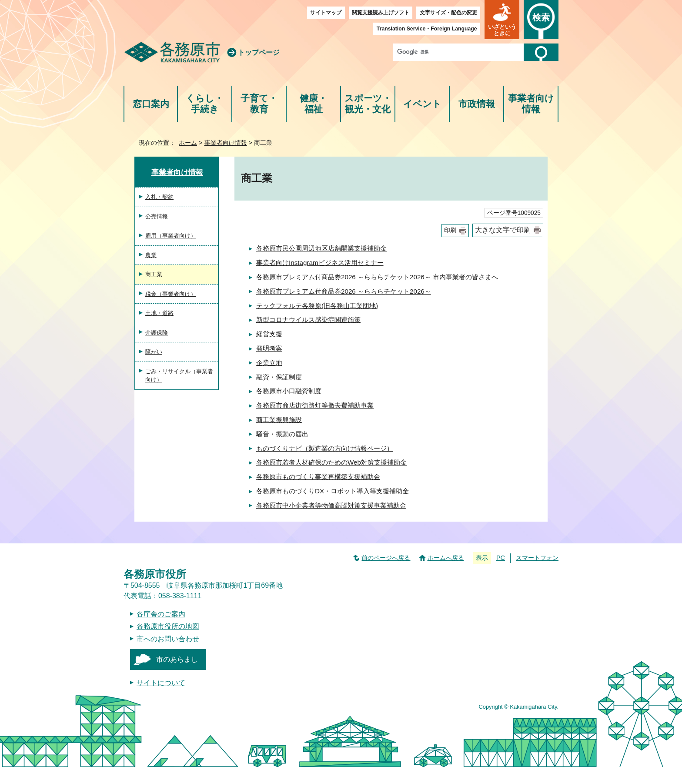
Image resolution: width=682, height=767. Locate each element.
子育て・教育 (259, 103)
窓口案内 (151, 104)
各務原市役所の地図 (168, 626)
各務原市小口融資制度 (288, 391)
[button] (502, 19)
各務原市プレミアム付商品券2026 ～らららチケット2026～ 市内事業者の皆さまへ (377, 277)
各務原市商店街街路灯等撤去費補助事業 (315, 405)
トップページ (259, 52)
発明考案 (269, 348)
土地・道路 (159, 313)
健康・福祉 (313, 103)
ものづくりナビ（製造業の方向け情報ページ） (324, 448)
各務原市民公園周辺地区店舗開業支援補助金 (321, 248)
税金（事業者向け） (170, 294)
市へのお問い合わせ (168, 639)
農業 (151, 255)
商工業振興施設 (279, 419)
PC (500, 557)
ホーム (188, 142)
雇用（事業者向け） (170, 235)
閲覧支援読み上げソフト (380, 13)
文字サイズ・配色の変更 (448, 13)
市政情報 (476, 104)
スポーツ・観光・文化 (367, 103)
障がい (153, 351)
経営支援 (269, 334)
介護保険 (156, 332)
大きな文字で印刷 (503, 230)
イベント (422, 104)
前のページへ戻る (385, 557)
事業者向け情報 (531, 103)
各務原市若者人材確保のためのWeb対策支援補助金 (331, 462)
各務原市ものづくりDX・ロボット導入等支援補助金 (332, 491)
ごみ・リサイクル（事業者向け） (179, 375)
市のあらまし (177, 659)
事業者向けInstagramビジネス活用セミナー (320, 262)
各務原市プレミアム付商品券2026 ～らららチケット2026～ (343, 291)
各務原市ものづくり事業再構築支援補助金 (318, 476)
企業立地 (269, 362)
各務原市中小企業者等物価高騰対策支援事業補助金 (331, 505)
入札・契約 (159, 197)
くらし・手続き (205, 103)
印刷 (450, 230)
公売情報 (156, 216)
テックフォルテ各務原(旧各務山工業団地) (317, 305)
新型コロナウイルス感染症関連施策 (308, 319)
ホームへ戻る (446, 557)
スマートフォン (537, 557)
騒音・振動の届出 (282, 434)
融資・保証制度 (279, 377)
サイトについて (161, 683)
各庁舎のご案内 (161, 614)
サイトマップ (325, 13)
